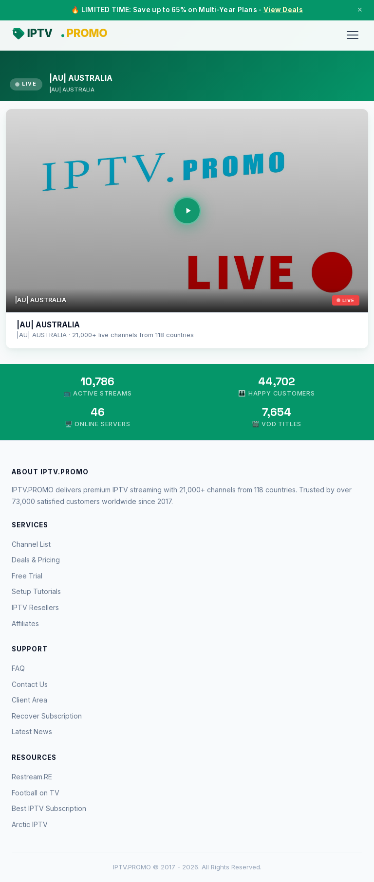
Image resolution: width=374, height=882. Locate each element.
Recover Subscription (47, 716)
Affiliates (25, 623)
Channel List (31, 544)
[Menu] (352, 35)
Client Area (29, 700)
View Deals (283, 10)
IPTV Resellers (35, 607)
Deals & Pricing (36, 560)
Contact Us (30, 684)
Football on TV (35, 793)
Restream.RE (32, 777)
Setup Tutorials (36, 591)
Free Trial (27, 576)
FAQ (18, 668)
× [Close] (359, 10)
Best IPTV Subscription (49, 808)
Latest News (32, 731)
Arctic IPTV (30, 824)
